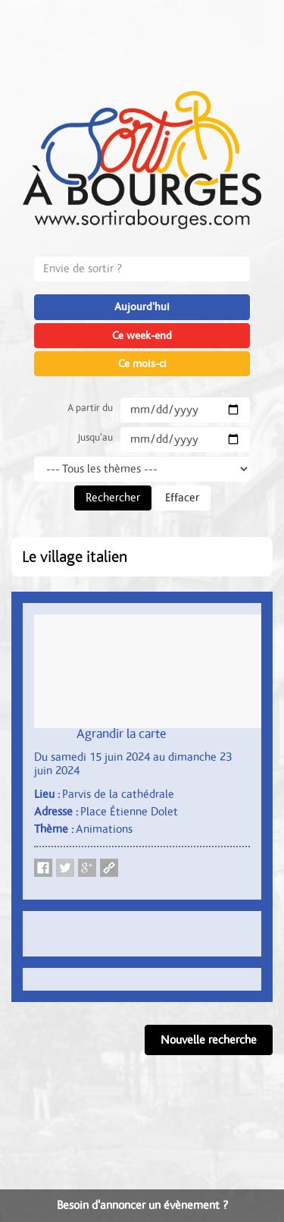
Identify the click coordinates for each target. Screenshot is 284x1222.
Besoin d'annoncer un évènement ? (142, 1205)
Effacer (182, 498)
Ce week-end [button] (142, 335)
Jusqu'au (95, 437)
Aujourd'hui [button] (142, 307)
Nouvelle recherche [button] (209, 1040)
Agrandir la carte (121, 734)
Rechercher (113, 498)
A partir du (90, 408)
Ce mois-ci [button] (142, 363)
